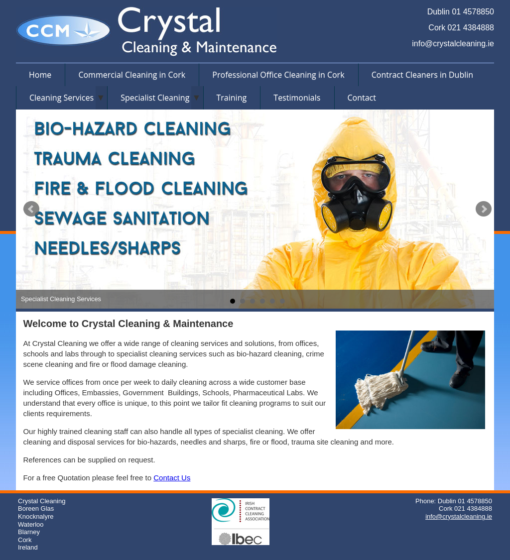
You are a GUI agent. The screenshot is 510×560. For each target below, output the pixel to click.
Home (40, 74)
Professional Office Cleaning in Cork (278, 74)
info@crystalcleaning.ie (453, 43)
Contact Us (171, 477)
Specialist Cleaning (155, 97)
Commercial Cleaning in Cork (131, 74)
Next (484, 209)
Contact (362, 97)
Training (232, 97)
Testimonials (296, 97)
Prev (31, 209)
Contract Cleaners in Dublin (422, 74)
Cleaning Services (61, 97)
